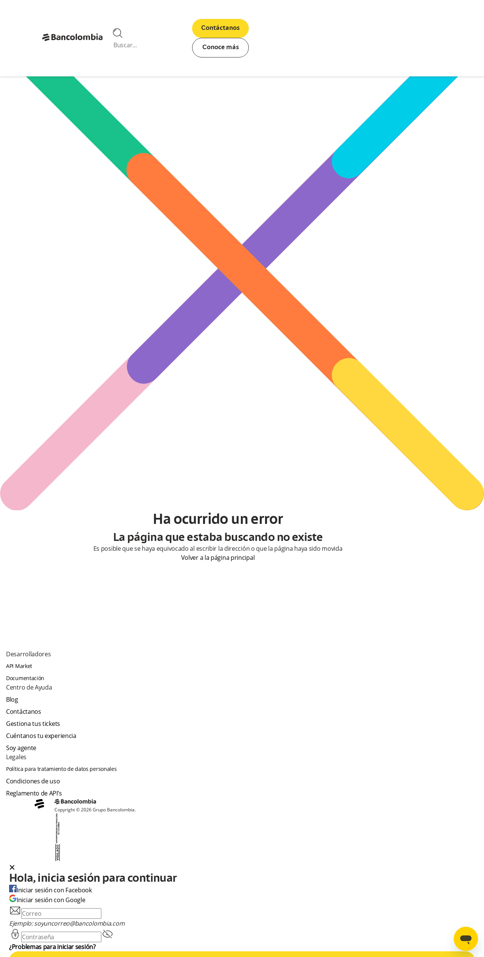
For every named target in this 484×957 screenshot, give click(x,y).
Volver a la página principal (218, 557)
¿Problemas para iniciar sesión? (52, 947)
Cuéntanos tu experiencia (41, 736)
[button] (242, 868)
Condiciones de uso (33, 781)
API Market (19, 666)
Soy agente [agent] (21, 748)
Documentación (25, 678)
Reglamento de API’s (34, 793)
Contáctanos (220, 28)
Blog (12, 699)
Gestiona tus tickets (33, 723)
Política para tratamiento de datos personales (61, 768)
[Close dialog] (12, 868)
